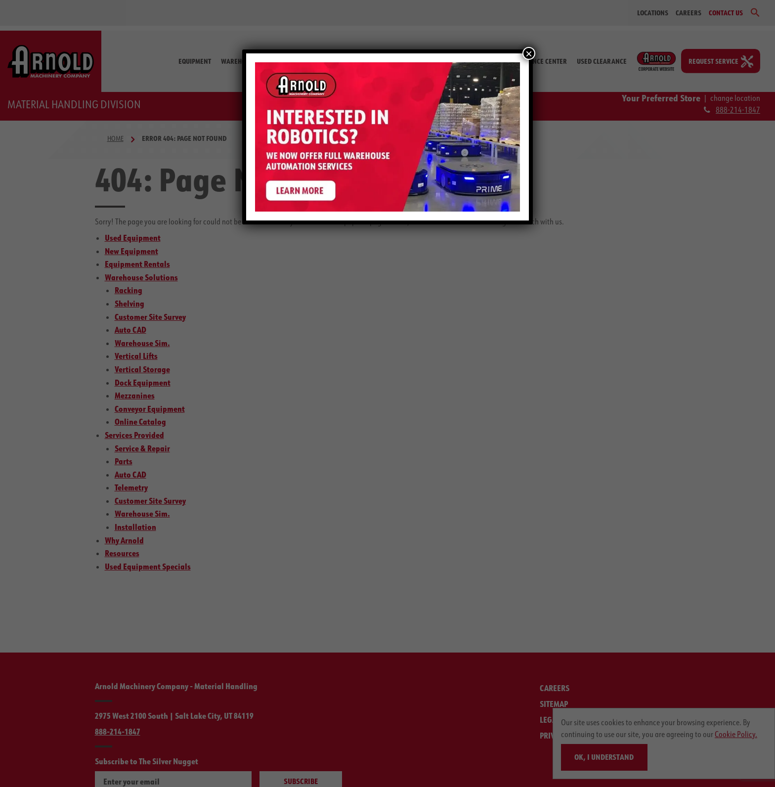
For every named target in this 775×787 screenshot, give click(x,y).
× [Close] (528, 53)
